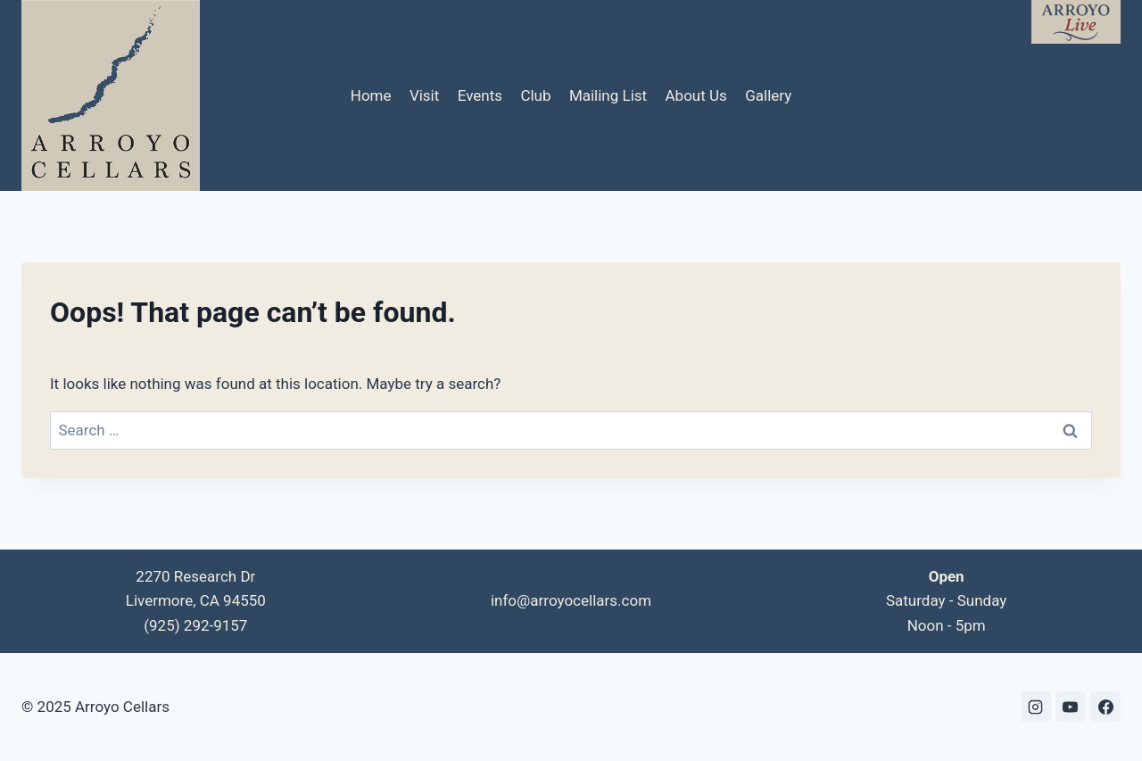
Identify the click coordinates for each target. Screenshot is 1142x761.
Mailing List (608, 95)
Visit (424, 95)
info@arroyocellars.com (571, 600)
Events (480, 95)
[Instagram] (1036, 706)
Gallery (768, 95)
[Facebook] (1105, 706)
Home (371, 95)
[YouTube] (1070, 706)
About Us (696, 95)
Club (535, 95)
